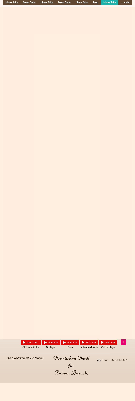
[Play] (24, 342)
